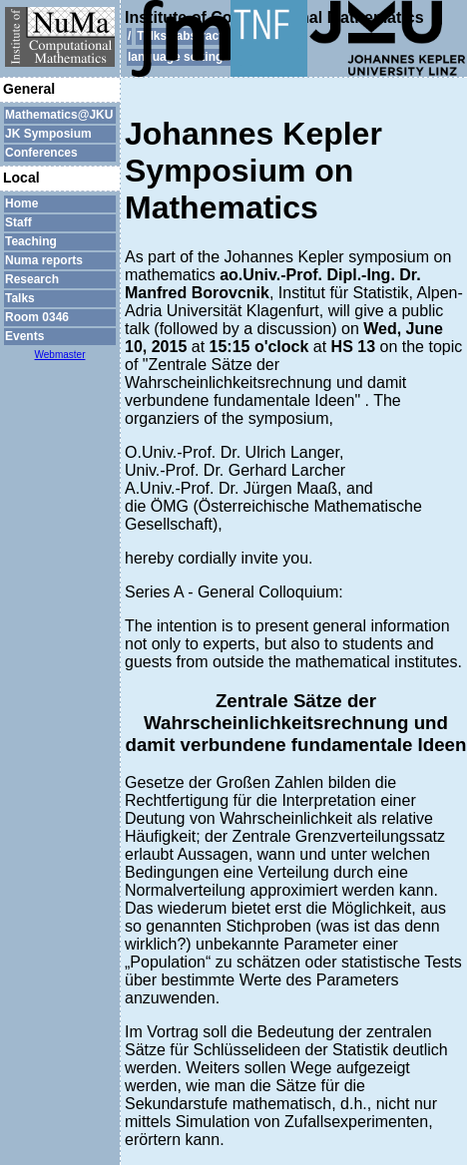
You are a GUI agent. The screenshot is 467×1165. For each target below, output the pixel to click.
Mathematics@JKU (59, 115)
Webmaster (60, 354)
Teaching (31, 241)
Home (21, 203)
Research (32, 279)
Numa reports (44, 260)
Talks (20, 298)
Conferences (41, 153)
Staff (18, 222)
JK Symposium (48, 134)
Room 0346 (37, 317)
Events (24, 336)
